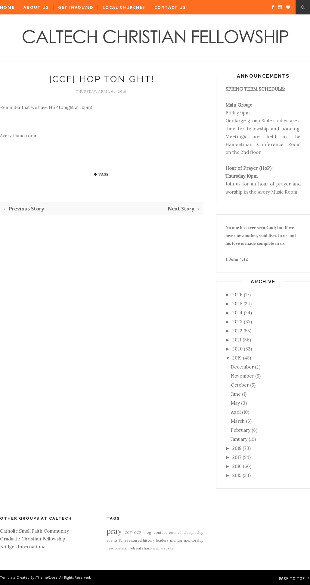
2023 (237, 322)
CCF (128, 532)
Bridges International (23, 546)
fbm (122, 540)
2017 (236, 457)
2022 (237, 331)
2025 (237, 304)
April (236, 412)
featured (134, 540)
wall (156, 548)
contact (160, 532)
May (235, 403)
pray (114, 531)
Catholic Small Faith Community (34, 531)
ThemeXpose (46, 577)
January (239, 439)
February (240, 430)
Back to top (294, 578)
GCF (137, 532)
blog (147, 532)
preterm (122, 548)
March (238, 421)
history (149, 540)
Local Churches (124, 7)
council (175, 532)
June (236, 394)
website (167, 548)
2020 (237, 349)
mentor (176, 540)
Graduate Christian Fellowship (32, 539)
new (110, 548)
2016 (237, 466)
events (112, 540)
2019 (237, 358)
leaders (162, 540)
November (242, 376)
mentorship (193, 540)
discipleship (193, 532)
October (240, 385)
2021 (236, 340)
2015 (236, 475)
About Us (36, 7)
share (147, 548)
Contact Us (170, 7)
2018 (236, 448)
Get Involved (76, 7)
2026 (237, 294)
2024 (237, 313)
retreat (135, 548)
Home (7, 7)
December (242, 367)
